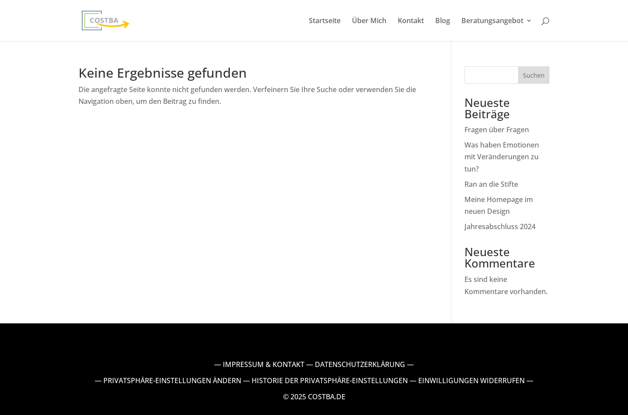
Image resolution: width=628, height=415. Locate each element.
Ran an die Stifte (491, 184)
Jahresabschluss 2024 (500, 226)
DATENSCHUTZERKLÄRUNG (360, 364)
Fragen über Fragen (496, 129)
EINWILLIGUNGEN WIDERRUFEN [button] (471, 380)
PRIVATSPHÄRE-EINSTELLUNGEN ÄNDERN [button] (172, 380)
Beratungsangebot (492, 21)
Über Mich (369, 21)
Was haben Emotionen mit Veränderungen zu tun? (501, 156)
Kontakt (411, 21)
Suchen (534, 75)
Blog (442, 21)
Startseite (325, 21)
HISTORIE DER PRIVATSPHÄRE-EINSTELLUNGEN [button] (330, 380)
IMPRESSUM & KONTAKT (263, 364)
